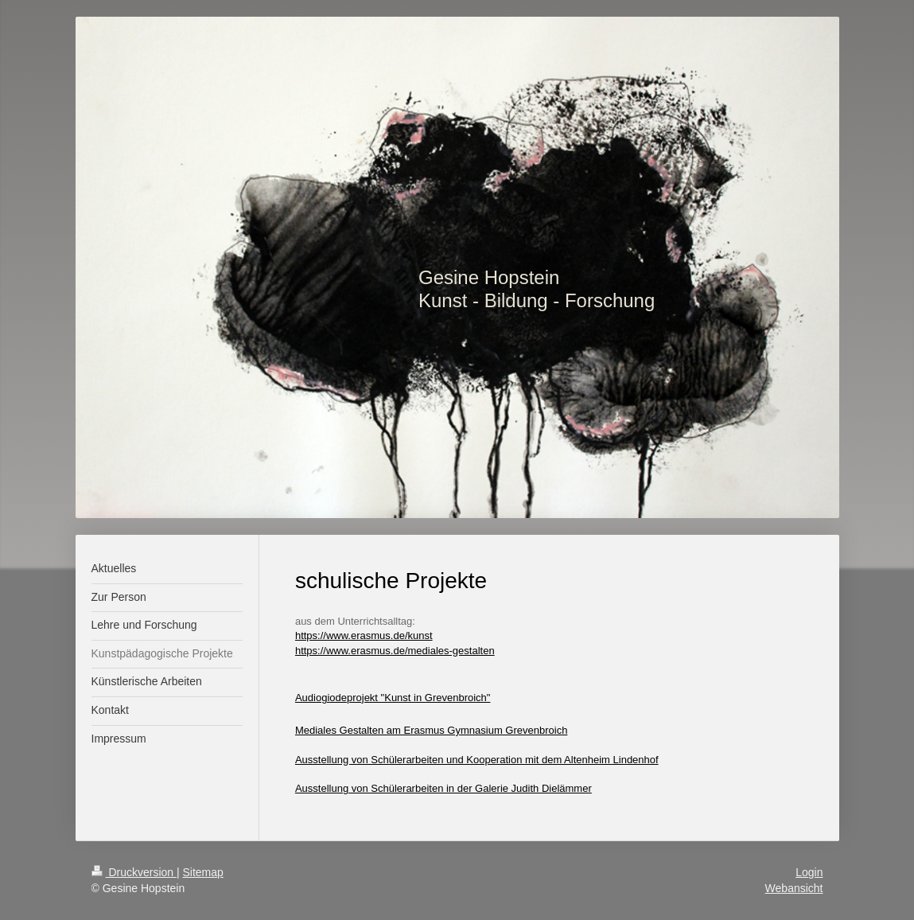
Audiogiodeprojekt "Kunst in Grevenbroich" (393, 698)
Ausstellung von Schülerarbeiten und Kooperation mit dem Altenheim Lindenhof (477, 760)
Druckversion (134, 872)
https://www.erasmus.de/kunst (364, 635)
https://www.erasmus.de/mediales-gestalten (395, 651)
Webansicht (794, 888)
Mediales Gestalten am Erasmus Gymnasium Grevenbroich (431, 730)
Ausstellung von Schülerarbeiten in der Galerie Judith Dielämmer (443, 788)
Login (809, 872)
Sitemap (203, 872)
